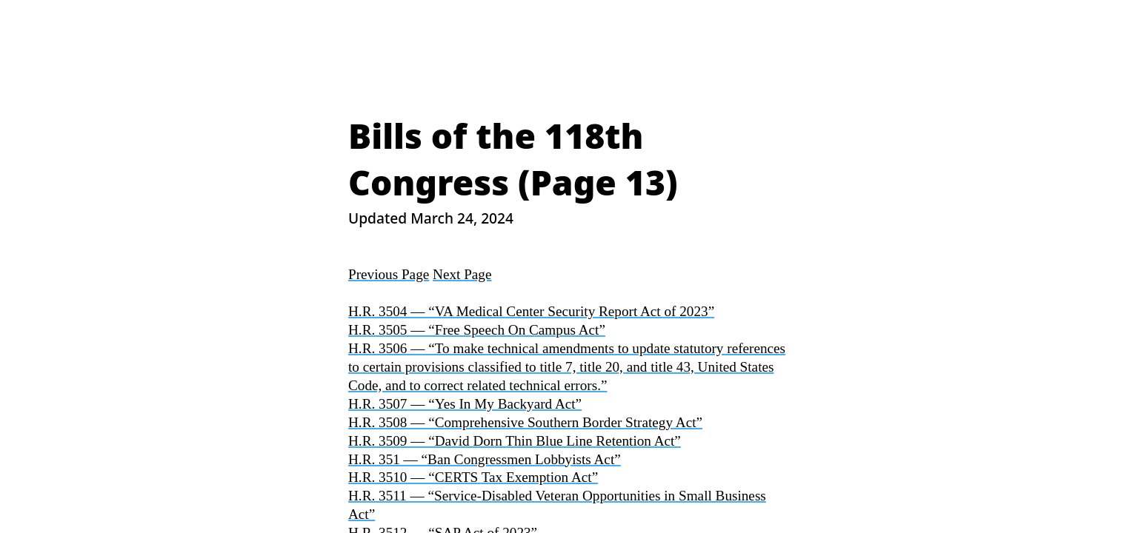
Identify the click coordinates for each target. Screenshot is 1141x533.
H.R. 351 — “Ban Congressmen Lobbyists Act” (484, 459)
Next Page (462, 274)
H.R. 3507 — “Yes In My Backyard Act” (465, 404)
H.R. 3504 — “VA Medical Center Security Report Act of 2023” (531, 311)
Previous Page (388, 274)
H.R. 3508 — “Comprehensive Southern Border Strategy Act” (525, 422)
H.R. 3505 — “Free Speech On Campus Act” (476, 330)
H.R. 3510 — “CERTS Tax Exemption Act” (473, 477)
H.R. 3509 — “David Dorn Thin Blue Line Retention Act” (514, 441)
